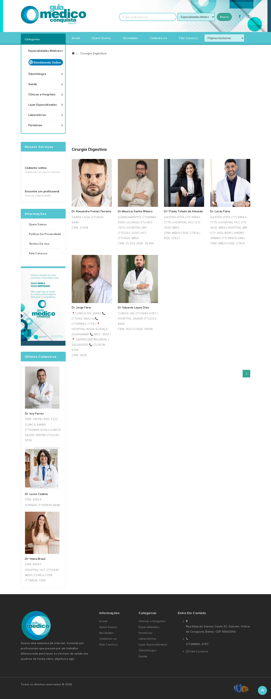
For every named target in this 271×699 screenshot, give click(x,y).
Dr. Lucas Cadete (36, 494)
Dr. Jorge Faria (81, 307)
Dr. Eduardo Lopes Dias (133, 307)
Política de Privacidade (45, 234)
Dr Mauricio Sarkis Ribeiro (135, 211)
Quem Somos (101, 38)
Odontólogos (37, 73)
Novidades (130, 38)
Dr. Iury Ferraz (34, 413)
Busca (224, 17)
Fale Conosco (188, 38)
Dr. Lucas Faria (220, 211)
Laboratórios (37, 114)
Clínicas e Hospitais (42, 94)
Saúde (32, 84)
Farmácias (35, 125)
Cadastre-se (158, 38)
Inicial (76, 38)
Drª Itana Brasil (35, 558)
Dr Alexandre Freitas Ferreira (91, 211)
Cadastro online (36, 168)
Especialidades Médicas (44, 50)
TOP (262, 690)
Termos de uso (39, 243)
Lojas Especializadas (42, 104)
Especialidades (149, 627)
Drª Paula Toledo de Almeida (183, 211)
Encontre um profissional (42, 191)
